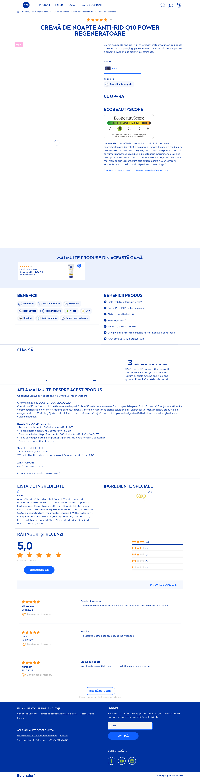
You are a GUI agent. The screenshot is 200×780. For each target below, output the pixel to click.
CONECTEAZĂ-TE (117, 751)
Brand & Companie (91, 4)
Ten (33, 12)
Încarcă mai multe (100, 691)
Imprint (21, 718)
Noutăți (72, 4)
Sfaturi (58, 4)
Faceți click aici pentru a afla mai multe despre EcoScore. (136, 170)
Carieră (64, 735)
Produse (45, 4)
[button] (79, 266)
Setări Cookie (87, 713)
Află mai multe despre (35, 730)
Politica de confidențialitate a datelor (58, 713)
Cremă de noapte (61, 12)
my (113, 708)
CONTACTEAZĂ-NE (58, 740)
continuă (123, 736)
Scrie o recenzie (39, 570)
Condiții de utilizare (27, 713)
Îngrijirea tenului (44, 12)
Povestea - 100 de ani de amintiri (37, 735)
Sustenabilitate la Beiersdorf (31, 740)
